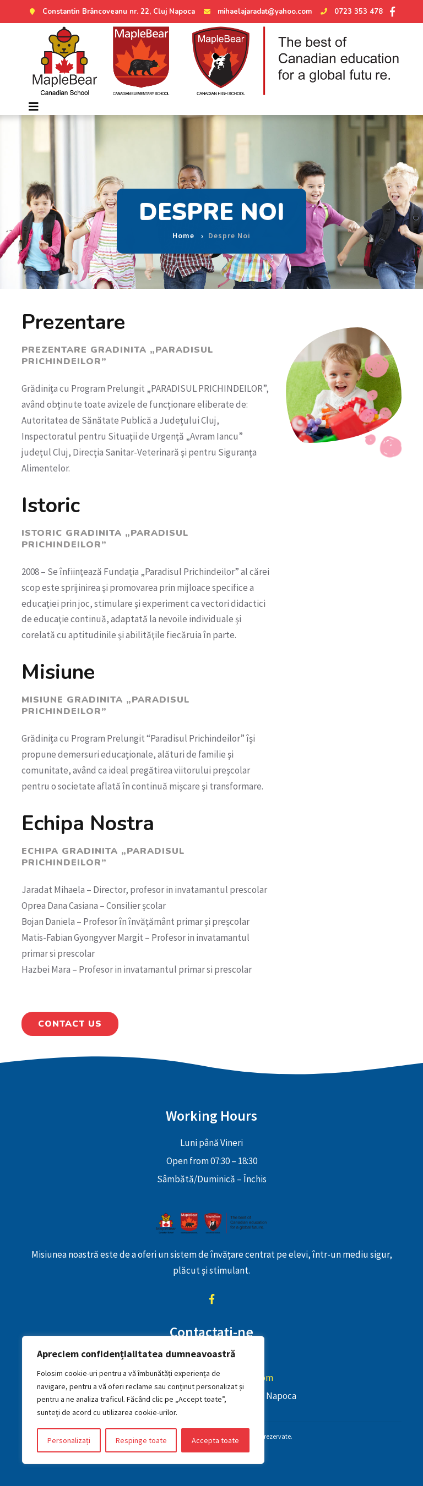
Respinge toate (141, 1440)
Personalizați (68, 1440)
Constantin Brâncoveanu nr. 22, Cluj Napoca (110, 12)
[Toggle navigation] (33, 106)
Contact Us (70, 1024)
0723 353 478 (350, 12)
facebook (211, 1298)
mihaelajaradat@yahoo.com (256, 12)
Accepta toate (215, 1440)
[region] (143, 1400)
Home (183, 228)
